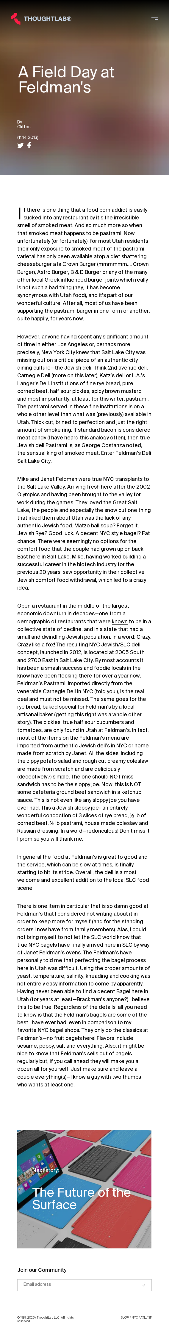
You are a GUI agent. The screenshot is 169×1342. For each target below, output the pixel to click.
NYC (135, 1317)
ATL (143, 1317)
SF (150, 1317)
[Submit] (146, 1285)
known (120, 622)
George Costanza (103, 445)
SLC (125, 1317)
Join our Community (41, 1270)
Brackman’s (91, 999)
